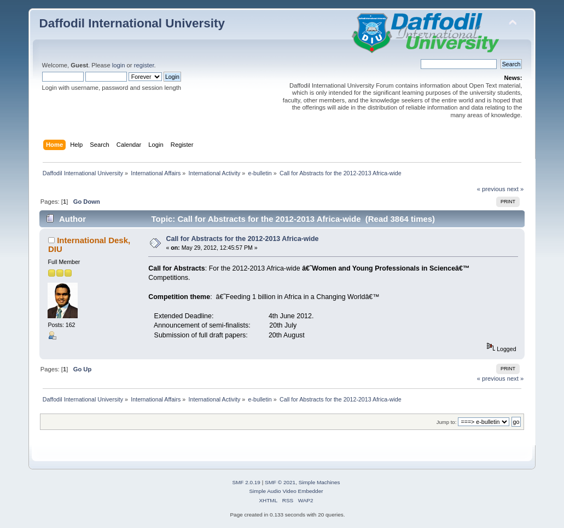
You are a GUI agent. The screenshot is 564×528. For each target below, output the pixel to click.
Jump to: (447, 422)
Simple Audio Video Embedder (286, 491)
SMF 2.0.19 (246, 482)
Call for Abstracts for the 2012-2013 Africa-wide (242, 239)
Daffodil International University (132, 23)
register (144, 65)
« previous (491, 189)
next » (515, 189)
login (118, 65)
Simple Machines (319, 482)
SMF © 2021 (280, 482)
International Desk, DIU (89, 245)
